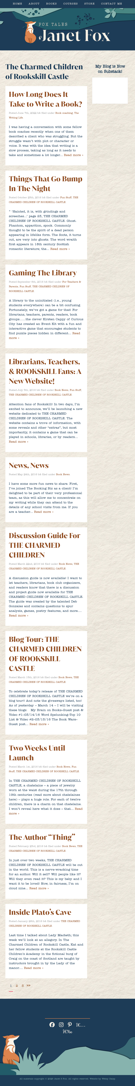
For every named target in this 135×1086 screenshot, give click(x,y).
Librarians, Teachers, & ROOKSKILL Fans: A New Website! (45, 371)
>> (28, 985)
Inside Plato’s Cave (40, 912)
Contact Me (111, 4)
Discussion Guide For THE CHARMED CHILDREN (44, 545)
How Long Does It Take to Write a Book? (45, 99)
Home (17, 4)
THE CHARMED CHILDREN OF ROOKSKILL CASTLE (40, 395)
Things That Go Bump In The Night (45, 183)
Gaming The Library (43, 273)
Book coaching (64, 113)
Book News (61, 390)
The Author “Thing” (42, 837)
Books (51, 4)
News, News (29, 465)
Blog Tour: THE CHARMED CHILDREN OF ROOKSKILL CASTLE (45, 654)
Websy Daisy (108, 1079)
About (34, 4)
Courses (70, 4)
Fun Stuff (65, 198)
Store (89, 4)
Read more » (73, 155)
